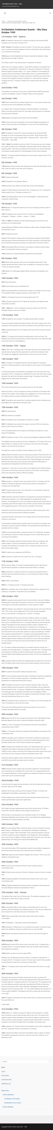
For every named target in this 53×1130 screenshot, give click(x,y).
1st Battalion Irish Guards (12, 1099)
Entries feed (5, 1075)
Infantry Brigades (8, 1107)
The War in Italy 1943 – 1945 (23, 4)
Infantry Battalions (8, 1095)
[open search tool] (50, 15)
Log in (3, 1071)
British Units (5, 1090)
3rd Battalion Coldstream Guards (16, 21)
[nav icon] (5, 15)
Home (3, 21)
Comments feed (6, 1079)
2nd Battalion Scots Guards (12, 1103)
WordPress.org (6, 1084)
